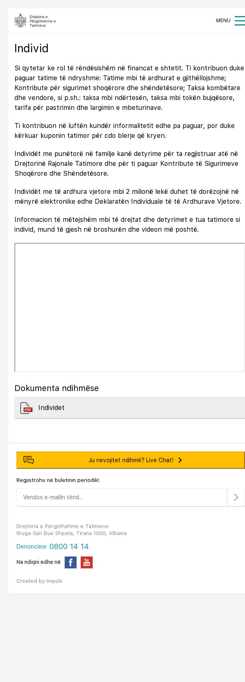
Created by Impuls (39, 581)
